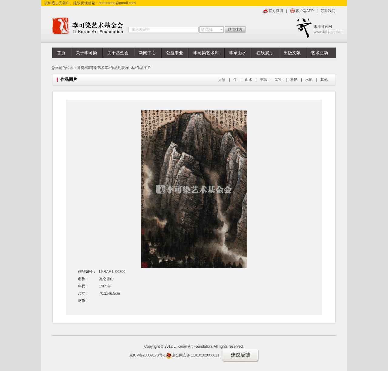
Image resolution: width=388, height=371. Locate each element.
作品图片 (143, 68)
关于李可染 (86, 53)
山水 (130, 68)
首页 (61, 53)
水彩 (309, 80)
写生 (279, 80)
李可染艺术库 (206, 53)
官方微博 (276, 11)
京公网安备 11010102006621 (192, 355)
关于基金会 (118, 53)
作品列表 (117, 68)
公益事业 (174, 53)
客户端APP (305, 11)
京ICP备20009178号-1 (147, 355)
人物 (222, 80)
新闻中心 (147, 53)
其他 (324, 80)
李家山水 (237, 53)
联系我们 (328, 11)
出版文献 (292, 53)
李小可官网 (325, 30)
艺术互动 (319, 53)
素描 (293, 80)
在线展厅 (264, 53)
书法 (263, 80)
